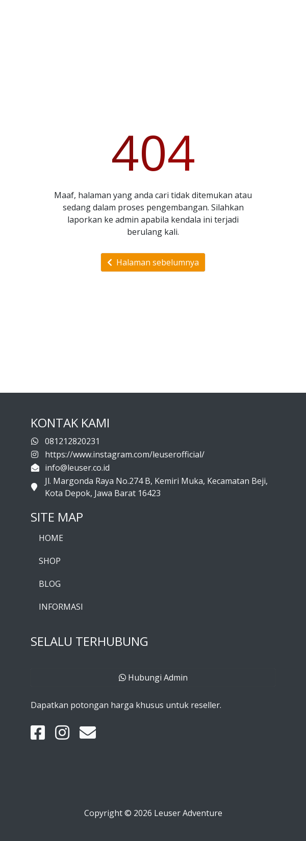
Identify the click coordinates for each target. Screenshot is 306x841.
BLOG (50, 583)
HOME (51, 538)
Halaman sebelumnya (153, 262)
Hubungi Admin (153, 677)
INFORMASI (61, 606)
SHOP (50, 560)
